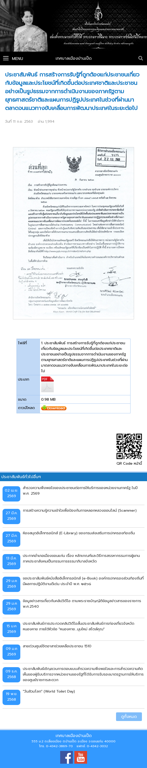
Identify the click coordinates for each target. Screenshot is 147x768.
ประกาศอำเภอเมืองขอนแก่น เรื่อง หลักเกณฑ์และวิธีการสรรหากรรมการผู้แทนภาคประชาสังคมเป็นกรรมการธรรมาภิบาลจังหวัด (81, 558)
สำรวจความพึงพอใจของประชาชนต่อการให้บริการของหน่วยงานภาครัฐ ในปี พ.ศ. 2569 (80, 490)
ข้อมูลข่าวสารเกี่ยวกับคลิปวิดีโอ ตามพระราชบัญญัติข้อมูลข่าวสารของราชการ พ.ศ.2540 (82, 603)
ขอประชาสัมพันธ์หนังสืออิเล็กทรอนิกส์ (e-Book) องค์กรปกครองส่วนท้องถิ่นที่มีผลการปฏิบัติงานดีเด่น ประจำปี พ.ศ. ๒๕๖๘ (83, 581)
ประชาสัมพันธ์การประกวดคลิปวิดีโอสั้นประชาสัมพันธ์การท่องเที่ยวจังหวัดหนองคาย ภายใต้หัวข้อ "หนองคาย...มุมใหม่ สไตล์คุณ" (78, 626)
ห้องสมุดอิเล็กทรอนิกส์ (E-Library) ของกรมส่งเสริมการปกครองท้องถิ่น (79, 533)
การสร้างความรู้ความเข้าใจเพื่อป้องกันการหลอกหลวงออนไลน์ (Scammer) (80, 510)
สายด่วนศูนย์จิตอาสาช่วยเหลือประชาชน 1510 (57, 646)
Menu (13, 59)
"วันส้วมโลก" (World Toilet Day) (49, 691)
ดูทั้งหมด (129, 717)
